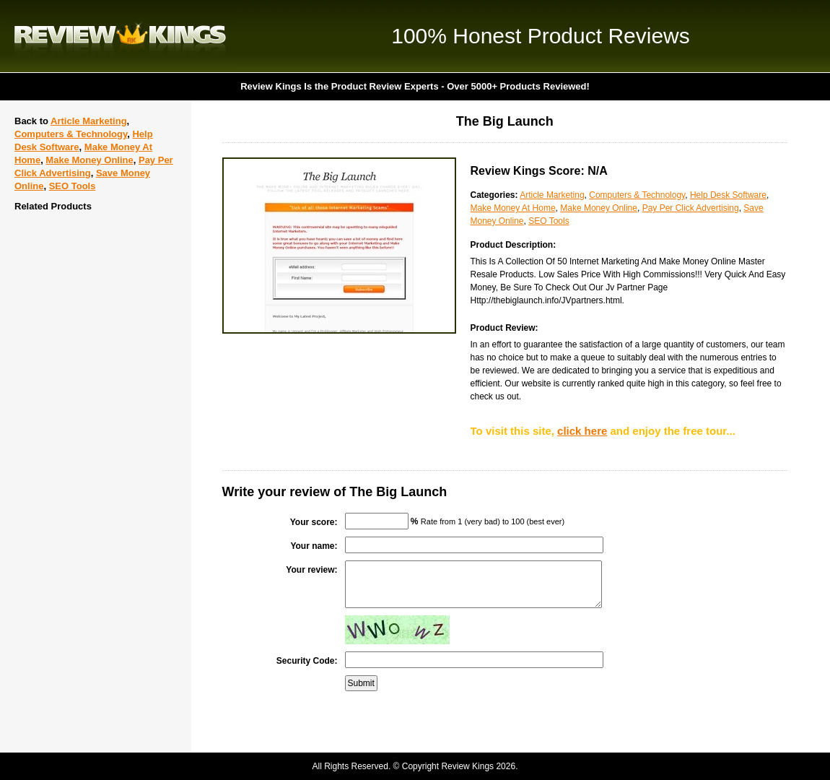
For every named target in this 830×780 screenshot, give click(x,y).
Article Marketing (88, 121)
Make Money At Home (513, 208)
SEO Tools (72, 186)
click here (582, 431)
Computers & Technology (70, 134)
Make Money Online (89, 160)
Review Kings (120, 36)
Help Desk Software (728, 195)
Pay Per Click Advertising (690, 208)
